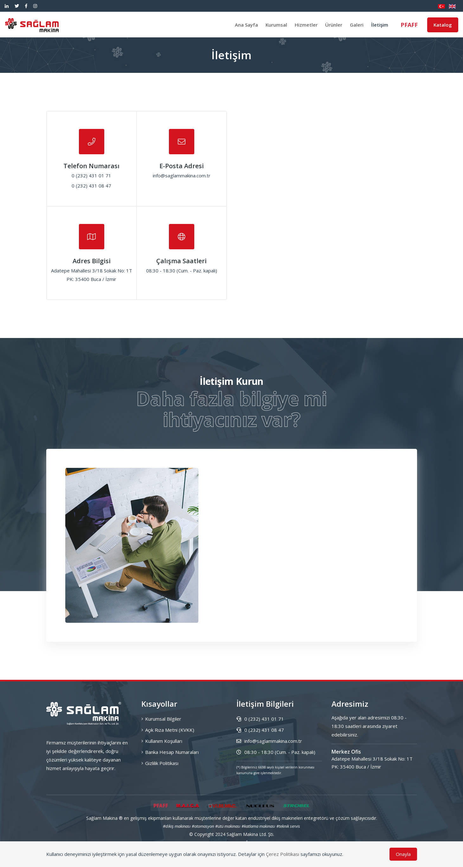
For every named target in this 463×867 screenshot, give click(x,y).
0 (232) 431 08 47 (260, 730)
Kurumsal (276, 25)
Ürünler (333, 25)
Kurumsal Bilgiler (161, 719)
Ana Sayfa (246, 25)
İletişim (379, 25)
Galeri (356, 25)
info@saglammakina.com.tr (269, 741)
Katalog (443, 25)
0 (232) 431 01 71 (260, 719)
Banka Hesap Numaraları (170, 752)
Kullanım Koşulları (161, 741)
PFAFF (409, 25)
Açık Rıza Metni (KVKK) (167, 730)
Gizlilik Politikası (159, 763)
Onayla (403, 854)
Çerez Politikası (282, 854)
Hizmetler (306, 25)
